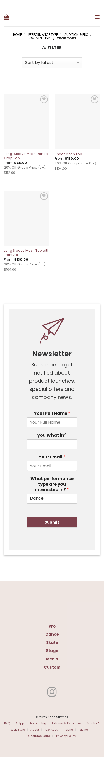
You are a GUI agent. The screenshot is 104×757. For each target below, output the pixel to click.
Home (17, 35)
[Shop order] (52, 62)
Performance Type (43, 35)
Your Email (52, 457)
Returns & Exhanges (66, 723)
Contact (51, 730)
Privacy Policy (66, 736)
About (34, 730)
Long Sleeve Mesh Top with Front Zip (26, 253)
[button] (6, 17)
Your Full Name (52, 413)
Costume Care (39, 736)
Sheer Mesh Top (68, 154)
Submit (52, 522)
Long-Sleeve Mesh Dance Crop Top (26, 156)
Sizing (83, 730)
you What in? (51, 435)
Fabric (68, 730)
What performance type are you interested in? (52, 484)
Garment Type (40, 38)
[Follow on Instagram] (52, 693)
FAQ (7, 723)
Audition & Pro (76, 35)
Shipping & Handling (31, 723)
